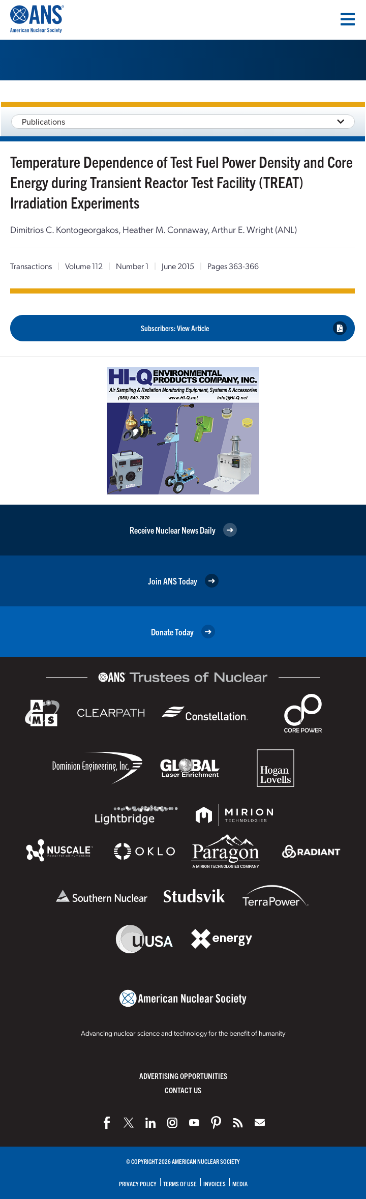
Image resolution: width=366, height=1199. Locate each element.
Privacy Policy (138, 1183)
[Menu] (348, 19)
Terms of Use (180, 1183)
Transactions (31, 265)
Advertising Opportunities (183, 1075)
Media (240, 1183)
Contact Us (183, 1090)
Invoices (214, 1183)
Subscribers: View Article (244, 328)
